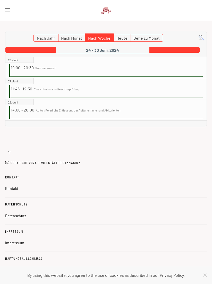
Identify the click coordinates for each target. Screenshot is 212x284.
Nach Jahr (46, 38)
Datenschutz (16, 204)
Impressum (14, 231)
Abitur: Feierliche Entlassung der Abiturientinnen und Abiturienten (78, 110)
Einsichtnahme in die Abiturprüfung (56, 89)
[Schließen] (205, 275)
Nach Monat (71, 38)
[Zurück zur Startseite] (106, 10)
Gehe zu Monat (146, 38)
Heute (122, 38)
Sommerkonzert (45, 68)
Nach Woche (99, 38)
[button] (7, 10)
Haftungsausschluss (24, 258)
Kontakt (12, 177)
